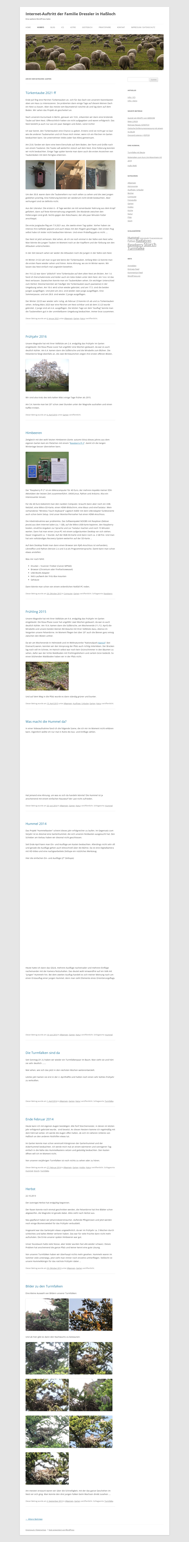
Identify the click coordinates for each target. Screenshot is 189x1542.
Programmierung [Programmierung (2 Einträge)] (155, 238)
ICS (62, 27)
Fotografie (132, 200)
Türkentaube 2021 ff (41, 93)
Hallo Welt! (132, 165)
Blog (52, 27)
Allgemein (68, 318)
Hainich (101, 642)
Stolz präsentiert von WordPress (61, 1530)
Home (28, 27)
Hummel (109, 805)
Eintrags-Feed (133, 269)
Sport (130, 220)
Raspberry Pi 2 (77, 443)
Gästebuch (87, 27)
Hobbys (40, 27)
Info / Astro (132, 100)
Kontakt (121, 27)
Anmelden (132, 265)
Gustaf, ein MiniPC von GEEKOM (141, 118)
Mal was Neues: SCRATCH (138, 125)
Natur (82, 318)
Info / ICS (131, 97)
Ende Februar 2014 (40, 1119)
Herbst (30, 1189)
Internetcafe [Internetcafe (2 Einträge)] (144, 238)
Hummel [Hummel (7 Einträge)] (133, 238)
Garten (76, 318)
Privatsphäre (105, 27)
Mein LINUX (133, 121)
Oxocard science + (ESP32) (139, 135)
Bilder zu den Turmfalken (44, 1286)
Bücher (131, 193)
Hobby (82, 1167)
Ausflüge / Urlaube (81, 703)
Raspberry (108, 593)
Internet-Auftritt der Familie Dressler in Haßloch (71, 13)
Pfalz (130, 217)
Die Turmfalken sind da (43, 1052)
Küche (130, 210)
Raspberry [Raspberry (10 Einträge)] (135, 244)
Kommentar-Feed (135, 272)
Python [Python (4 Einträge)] (131, 241)
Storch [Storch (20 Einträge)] (150, 244)
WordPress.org (134, 276)
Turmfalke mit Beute (136, 152)
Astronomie (133, 186)
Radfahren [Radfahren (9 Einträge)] (143, 240)
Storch (37, 1171)
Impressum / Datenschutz (143, 27)
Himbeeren (34, 433)
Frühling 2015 (36, 611)
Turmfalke (109, 1101)
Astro (73, 27)
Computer (68, 593)
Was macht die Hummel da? (46, 721)
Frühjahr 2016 (36, 336)
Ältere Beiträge (34, 1519)
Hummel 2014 (36, 823)
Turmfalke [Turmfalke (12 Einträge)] (136, 248)
